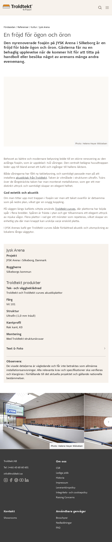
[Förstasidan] (17, 7)
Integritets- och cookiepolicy (71, 492)
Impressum (62, 482)
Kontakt (9, 511)
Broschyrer (62, 517)
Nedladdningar (64, 522)
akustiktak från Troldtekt (31, 177)
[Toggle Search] (100, 7)
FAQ (58, 527)
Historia (60, 477)
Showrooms (10, 517)
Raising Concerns (65, 497)
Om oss (61, 461)
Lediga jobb (62, 472)
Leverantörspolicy (65, 487)
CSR (58, 467)
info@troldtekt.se (13, 473)
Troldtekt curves (65, 208)
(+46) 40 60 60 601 (18, 467)
